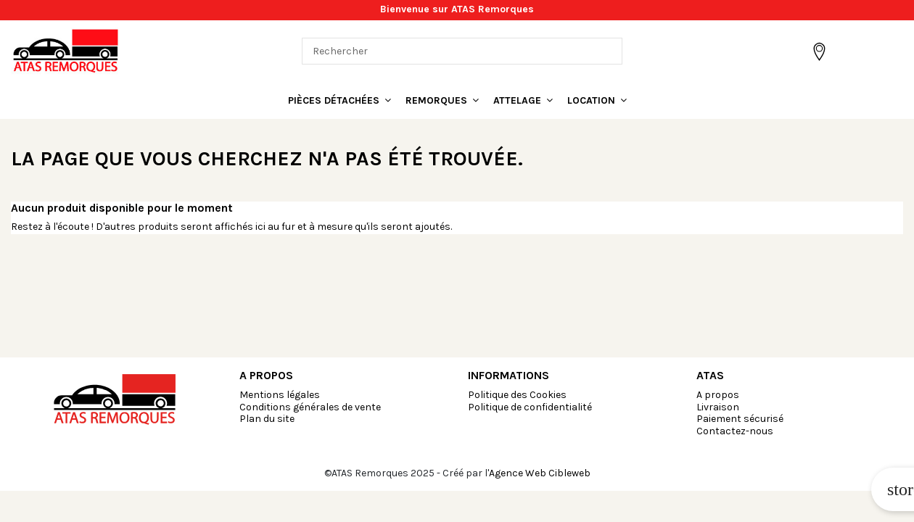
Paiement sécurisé (739, 419)
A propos (717, 395)
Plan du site (267, 419)
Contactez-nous (734, 431)
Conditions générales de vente (310, 407)
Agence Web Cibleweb (539, 473)
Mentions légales (279, 395)
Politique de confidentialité (530, 407)
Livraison (717, 407)
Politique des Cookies (517, 395)
